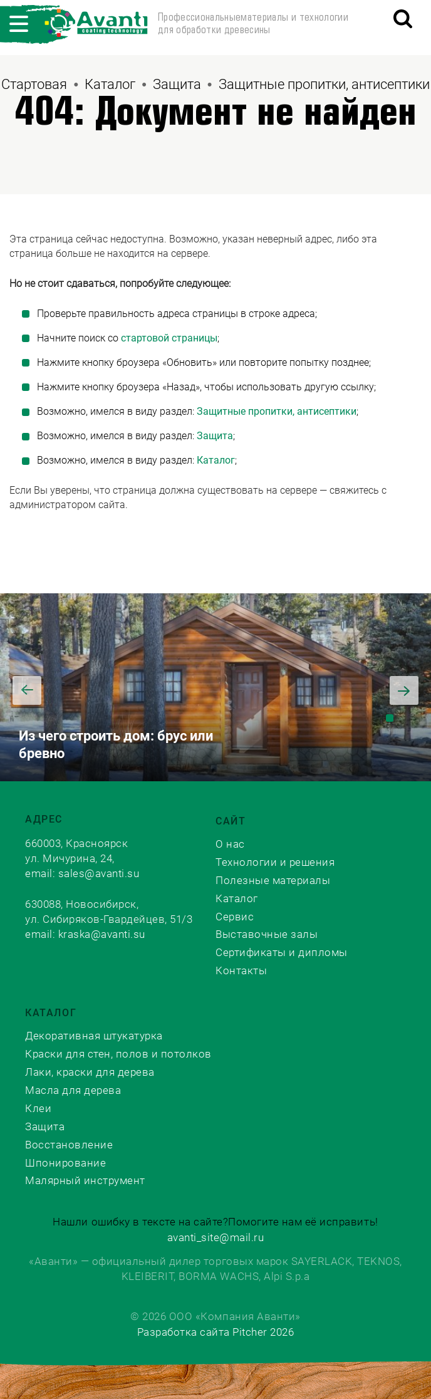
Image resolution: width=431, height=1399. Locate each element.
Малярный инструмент (85, 1180)
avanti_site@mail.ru (215, 1237)
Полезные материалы (273, 880)
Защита (177, 84)
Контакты (241, 970)
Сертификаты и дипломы (282, 952)
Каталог (110, 84)
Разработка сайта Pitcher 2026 (215, 1332)
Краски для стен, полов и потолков (118, 1054)
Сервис (235, 916)
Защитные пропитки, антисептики (324, 84)
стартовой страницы (169, 338)
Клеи (38, 1108)
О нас (230, 844)
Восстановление (69, 1144)
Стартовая (34, 84)
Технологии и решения (275, 862)
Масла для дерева (73, 1090)
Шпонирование (65, 1163)
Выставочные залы (267, 934)
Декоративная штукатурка (94, 1035)
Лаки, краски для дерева (90, 1072)
